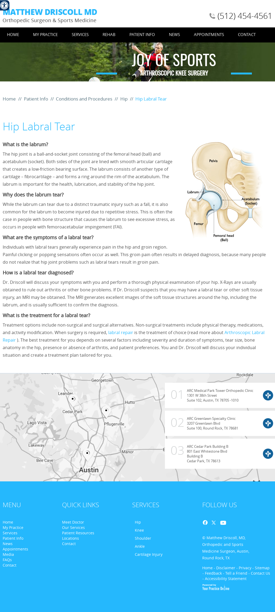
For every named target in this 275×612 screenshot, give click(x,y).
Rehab (109, 34)
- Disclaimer (224, 567)
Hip (124, 99)
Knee (139, 530)
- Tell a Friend (235, 573)
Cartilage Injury (148, 554)
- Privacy (243, 567)
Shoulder (143, 538)
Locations (70, 538)
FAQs (7, 559)
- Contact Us (259, 573)
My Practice (45, 34)
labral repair (120, 332)
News (174, 34)
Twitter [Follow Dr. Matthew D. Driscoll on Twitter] (213, 523)
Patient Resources (78, 532)
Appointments (209, 34)
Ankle (140, 546)
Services (80, 34)
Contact (247, 34)
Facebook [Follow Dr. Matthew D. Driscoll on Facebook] (207, 523)
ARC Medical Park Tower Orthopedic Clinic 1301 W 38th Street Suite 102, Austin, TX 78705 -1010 (209, 397)
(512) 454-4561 (245, 15)
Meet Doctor (73, 522)
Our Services (73, 527)
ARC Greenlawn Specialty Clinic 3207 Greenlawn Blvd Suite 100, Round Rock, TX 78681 (201, 421)
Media (8, 554)
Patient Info (142, 34)
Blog (231, 523)
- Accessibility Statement (224, 578)
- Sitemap (261, 567)
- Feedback (212, 573)
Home (13, 34)
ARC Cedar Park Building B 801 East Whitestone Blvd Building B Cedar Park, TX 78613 (196, 451)
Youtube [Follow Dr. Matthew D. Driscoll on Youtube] (222, 523)
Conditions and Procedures (84, 99)
